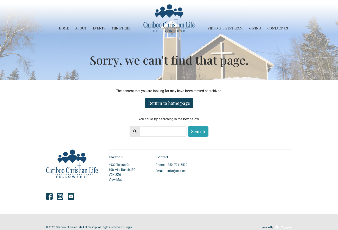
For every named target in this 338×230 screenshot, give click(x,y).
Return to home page (169, 103)
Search (198, 131)
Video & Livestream (225, 28)
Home (64, 28)
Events (99, 28)
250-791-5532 (177, 165)
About (80, 28)
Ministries (121, 28)
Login (128, 227)
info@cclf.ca (176, 171)
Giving (255, 28)
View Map (115, 180)
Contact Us (277, 28)
